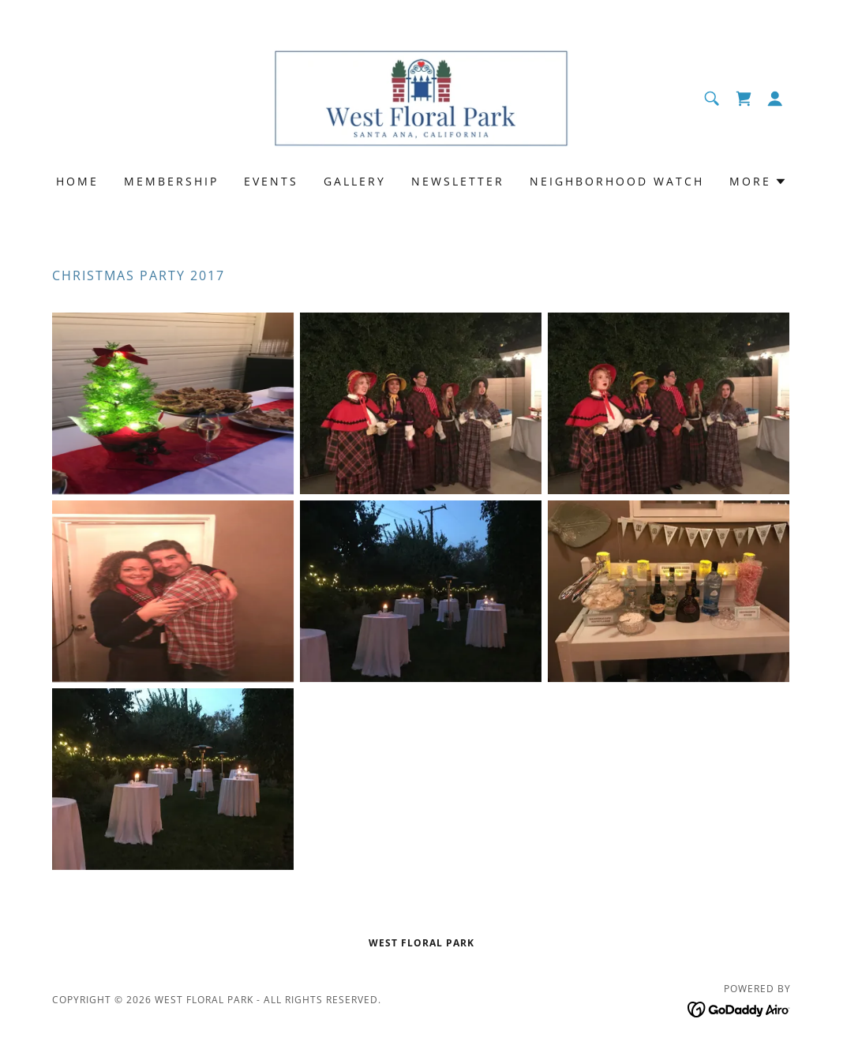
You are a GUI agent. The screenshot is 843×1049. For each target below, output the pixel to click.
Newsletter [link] (457, 181)
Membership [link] (171, 181)
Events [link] (271, 181)
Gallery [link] (355, 181)
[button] (775, 98)
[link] (421, 97)
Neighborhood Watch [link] (617, 181)
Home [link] (77, 181)
